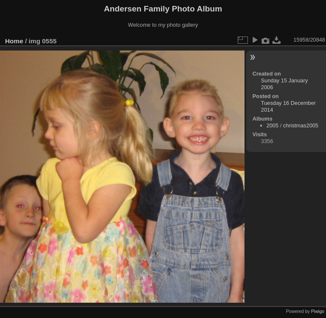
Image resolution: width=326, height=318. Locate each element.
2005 (272, 125)
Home (14, 41)
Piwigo (317, 311)
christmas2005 (300, 125)
